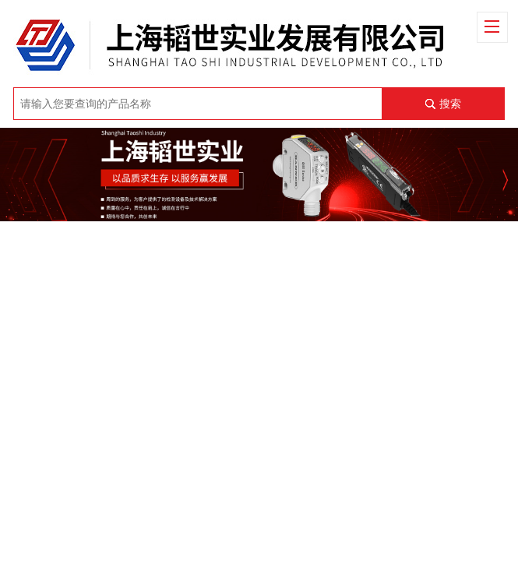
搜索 (450, 103)
